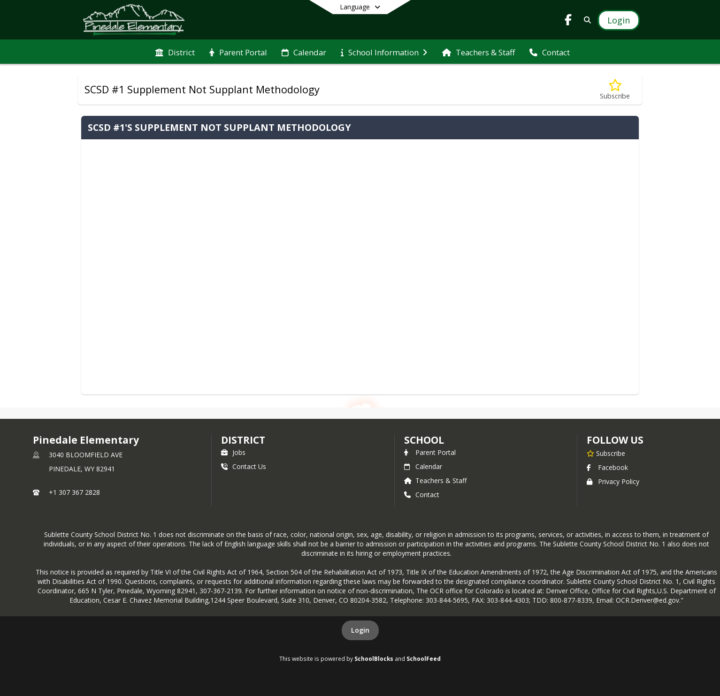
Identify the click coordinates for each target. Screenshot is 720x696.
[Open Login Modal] (618, 20)
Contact (421, 494)
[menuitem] (175, 51)
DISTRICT (243, 439)
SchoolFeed (423, 658)
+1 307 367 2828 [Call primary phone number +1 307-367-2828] (74, 492)
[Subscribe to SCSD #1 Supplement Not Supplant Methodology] (615, 90)
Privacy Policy (613, 481)
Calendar (423, 466)
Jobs (233, 452)
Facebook (607, 467)
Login (360, 630)
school (424, 439)
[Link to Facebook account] (568, 21)
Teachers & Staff (435, 480)
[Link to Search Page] (585, 19)
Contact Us (243, 466)
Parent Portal (430, 452)
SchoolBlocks (373, 658)
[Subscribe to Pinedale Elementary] (606, 453)
